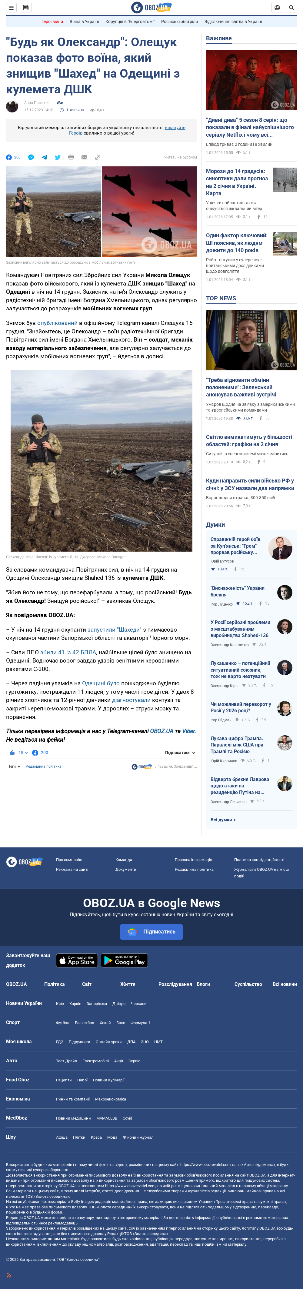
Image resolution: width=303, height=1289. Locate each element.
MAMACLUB (106, 1118)
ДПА (131, 1042)
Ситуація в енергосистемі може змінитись (247, 453)
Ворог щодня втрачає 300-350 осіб (240, 497)
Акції (118, 1061)
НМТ (158, 1042)
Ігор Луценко (222, 604)
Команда (123, 859)
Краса (96, 1137)
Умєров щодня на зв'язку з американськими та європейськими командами (250, 407)
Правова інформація (193, 859)
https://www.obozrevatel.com (205, 1164)
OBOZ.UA (161, 731)
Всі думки (221, 820)
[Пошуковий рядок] (291, 7)
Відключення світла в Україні (233, 21)
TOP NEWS (221, 298)
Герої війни (52, 21)
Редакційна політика (44, 766)
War (60, 103)
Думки (215, 524)
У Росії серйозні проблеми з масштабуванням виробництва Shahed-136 (240, 628)
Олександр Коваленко (230, 645)
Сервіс (134, 1061)
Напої (82, 1080)
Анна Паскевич (37, 103)
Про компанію (69, 859)
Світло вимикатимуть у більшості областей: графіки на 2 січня (249, 440)
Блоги (203, 984)
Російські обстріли (179, 21)
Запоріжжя (97, 1003)
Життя (127, 984)
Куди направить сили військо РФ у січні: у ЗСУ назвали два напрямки (250, 484)
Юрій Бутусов (222, 561)
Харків (75, 1003)
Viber (188, 731)
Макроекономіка (110, 1099)
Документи (125, 869)
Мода (112, 1137)
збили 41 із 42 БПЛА (68, 652)
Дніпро (118, 1003)
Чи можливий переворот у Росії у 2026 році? (241, 707)
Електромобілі (95, 1061)
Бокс (120, 1022)
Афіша (62, 1137)
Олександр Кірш (224, 686)
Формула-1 (141, 1022)
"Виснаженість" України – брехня (240, 591)
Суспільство (248, 984)
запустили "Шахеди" (115, 629)
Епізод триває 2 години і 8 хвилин (239, 144)
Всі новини (285, 984)
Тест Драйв (66, 1061)
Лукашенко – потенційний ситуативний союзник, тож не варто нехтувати (240, 669)
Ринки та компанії (73, 1099)
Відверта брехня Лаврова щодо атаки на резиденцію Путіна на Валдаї (240, 786)
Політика (54, 984)
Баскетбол (84, 1022)
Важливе (219, 38)
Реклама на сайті (72, 869)
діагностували (131, 699)
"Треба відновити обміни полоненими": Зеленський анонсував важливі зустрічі (241, 387)
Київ (60, 1003)
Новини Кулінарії (108, 1080)
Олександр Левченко (229, 802)
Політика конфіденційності (259, 859)
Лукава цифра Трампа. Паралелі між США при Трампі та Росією (237, 745)
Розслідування (175, 984)
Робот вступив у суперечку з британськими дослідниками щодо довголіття (235, 265)
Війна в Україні (84, 21)
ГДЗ (59, 1042)
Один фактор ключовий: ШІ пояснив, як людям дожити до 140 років (237, 242)
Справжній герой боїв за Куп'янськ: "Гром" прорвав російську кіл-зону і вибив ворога (235, 546)
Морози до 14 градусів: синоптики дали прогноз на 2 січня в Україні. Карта (237, 182)
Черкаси (139, 1003)
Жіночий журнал (138, 1137)
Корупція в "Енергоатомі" (130, 21)
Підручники (79, 1042)
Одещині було (101, 683)
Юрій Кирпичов (224, 761)
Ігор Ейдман (221, 720)
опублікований (57, 322)
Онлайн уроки (109, 1042)
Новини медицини (73, 1118)
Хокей (105, 1022)
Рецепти (64, 1080)
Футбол (62, 1022)
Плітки (79, 1137)
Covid (127, 1118)
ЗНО (145, 1042)
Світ (87, 984)
